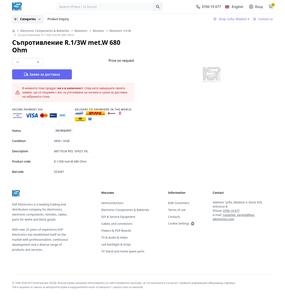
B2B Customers (178, 203)
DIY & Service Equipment (118, 217)
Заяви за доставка (42, 74)
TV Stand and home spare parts (122, 251)
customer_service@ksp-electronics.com (234, 217)
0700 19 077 (231, 211)
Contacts (174, 217)
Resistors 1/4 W (120, 31)
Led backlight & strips (116, 244)
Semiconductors (112, 203)
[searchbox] (109, 7)
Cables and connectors (116, 224)
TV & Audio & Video (114, 237)
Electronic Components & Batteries (44, 31)
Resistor (98, 31)
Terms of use (177, 210)
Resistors (81, 31)
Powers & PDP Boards (116, 231)
